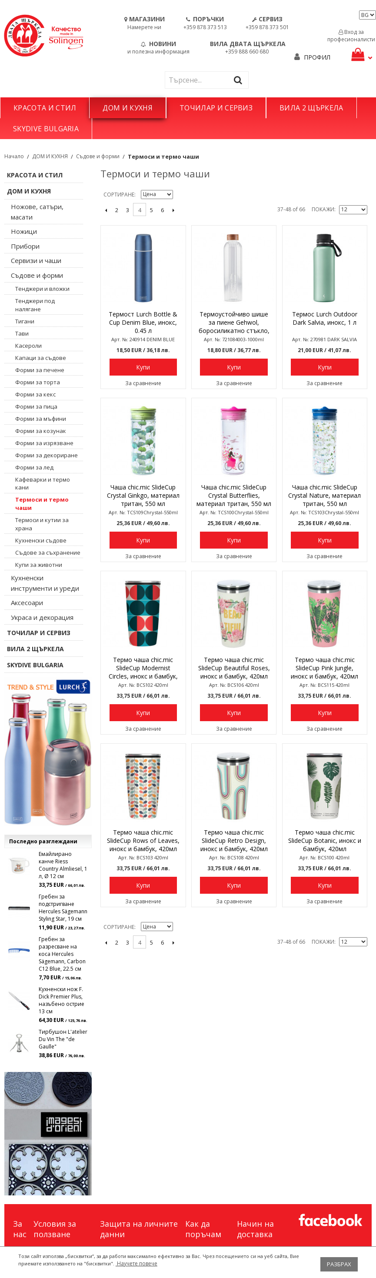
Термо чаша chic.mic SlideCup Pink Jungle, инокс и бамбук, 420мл (324, 668)
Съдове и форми (98, 156)
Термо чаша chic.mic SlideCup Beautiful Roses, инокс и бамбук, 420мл (234, 668)
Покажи (323, 209)
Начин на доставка (255, 1228)
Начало (14, 156)
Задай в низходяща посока (180, 194)
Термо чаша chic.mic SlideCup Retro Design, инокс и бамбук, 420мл (234, 840)
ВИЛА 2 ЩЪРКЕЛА (311, 108)
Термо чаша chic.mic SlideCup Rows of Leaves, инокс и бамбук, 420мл (143, 840)
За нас (20, 1228)
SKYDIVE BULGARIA (46, 128)
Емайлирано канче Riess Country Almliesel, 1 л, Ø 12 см (63, 865)
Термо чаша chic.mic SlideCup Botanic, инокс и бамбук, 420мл (324, 840)
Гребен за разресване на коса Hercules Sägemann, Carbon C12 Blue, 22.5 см (62, 953)
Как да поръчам (203, 1228)
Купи (143, 367)
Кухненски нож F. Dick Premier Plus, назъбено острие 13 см (61, 1000)
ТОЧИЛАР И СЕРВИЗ (216, 108)
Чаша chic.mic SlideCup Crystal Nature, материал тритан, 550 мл (324, 495)
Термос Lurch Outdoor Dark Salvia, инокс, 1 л (324, 318)
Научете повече (136, 1263)
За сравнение (143, 383)
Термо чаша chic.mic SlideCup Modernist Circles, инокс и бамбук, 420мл (143, 669)
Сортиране (118, 194)
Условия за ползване (54, 1228)
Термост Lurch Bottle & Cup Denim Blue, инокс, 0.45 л (143, 322)
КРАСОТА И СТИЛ (44, 108)
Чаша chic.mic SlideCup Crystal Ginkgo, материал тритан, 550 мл (143, 495)
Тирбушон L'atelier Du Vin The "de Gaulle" (63, 1039)
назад (105, 209)
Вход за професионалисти (351, 35)
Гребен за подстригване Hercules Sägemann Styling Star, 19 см (63, 907)
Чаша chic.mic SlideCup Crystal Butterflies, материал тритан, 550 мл (233, 495)
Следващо (173, 209)
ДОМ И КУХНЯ (128, 108)
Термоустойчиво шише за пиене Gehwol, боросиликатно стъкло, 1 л (234, 323)
